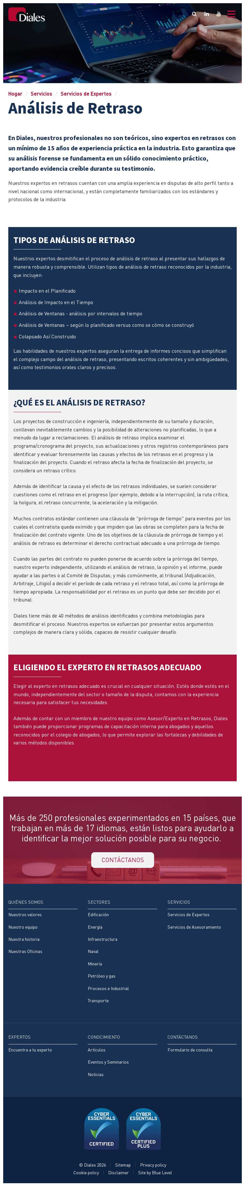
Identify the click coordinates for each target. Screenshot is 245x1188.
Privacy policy (153, 1166)
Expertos (19, 1038)
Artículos (97, 1051)
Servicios (41, 93)
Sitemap (123, 1166)
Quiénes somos (25, 902)
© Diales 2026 (92, 1166)
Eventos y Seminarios (108, 1063)
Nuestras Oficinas (25, 952)
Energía (95, 928)
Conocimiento (104, 1038)
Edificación (98, 915)
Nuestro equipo (23, 928)
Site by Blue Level (155, 1174)
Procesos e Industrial (108, 989)
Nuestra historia (24, 940)
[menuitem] (43, 931)
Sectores (99, 902)
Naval (93, 952)
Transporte (98, 1001)
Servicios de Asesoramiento (194, 928)
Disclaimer (118, 1174)
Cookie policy (86, 1174)
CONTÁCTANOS (122, 860)
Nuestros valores (25, 915)
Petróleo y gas (101, 977)
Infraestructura (102, 940)
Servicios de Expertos (86, 93)
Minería (95, 964)
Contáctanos (182, 1038)
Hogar (15, 93)
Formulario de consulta (189, 1051)
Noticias (96, 1075)
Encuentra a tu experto (30, 1051)
